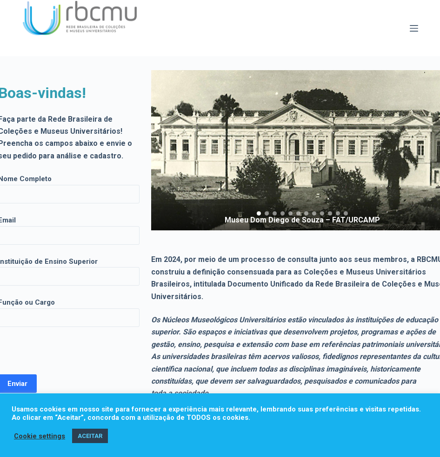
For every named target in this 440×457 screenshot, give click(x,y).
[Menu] (414, 28)
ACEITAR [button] (90, 435)
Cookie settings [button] (39, 436)
